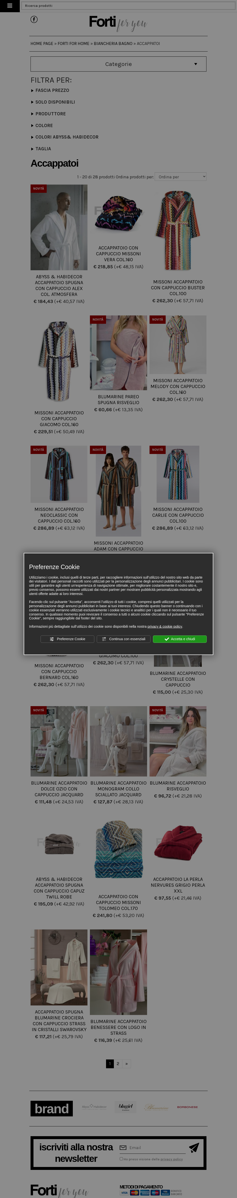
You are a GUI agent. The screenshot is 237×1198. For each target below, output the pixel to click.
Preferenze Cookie (67, 639)
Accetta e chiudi (180, 639)
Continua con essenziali (123, 639)
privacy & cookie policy (165, 626)
